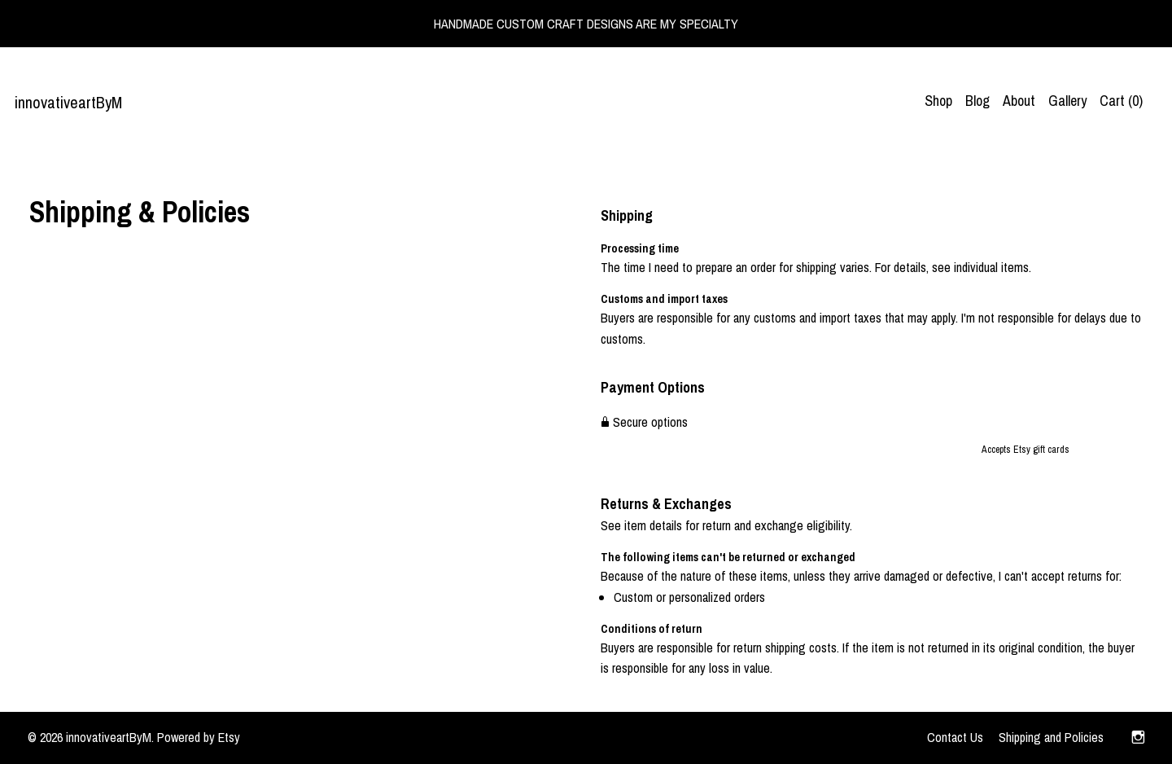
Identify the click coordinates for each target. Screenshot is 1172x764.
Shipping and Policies (1051, 737)
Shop (938, 100)
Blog (977, 100)
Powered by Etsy (198, 737)
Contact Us (955, 737)
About (1019, 100)
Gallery (1067, 100)
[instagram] (1138, 738)
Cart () (1121, 100)
